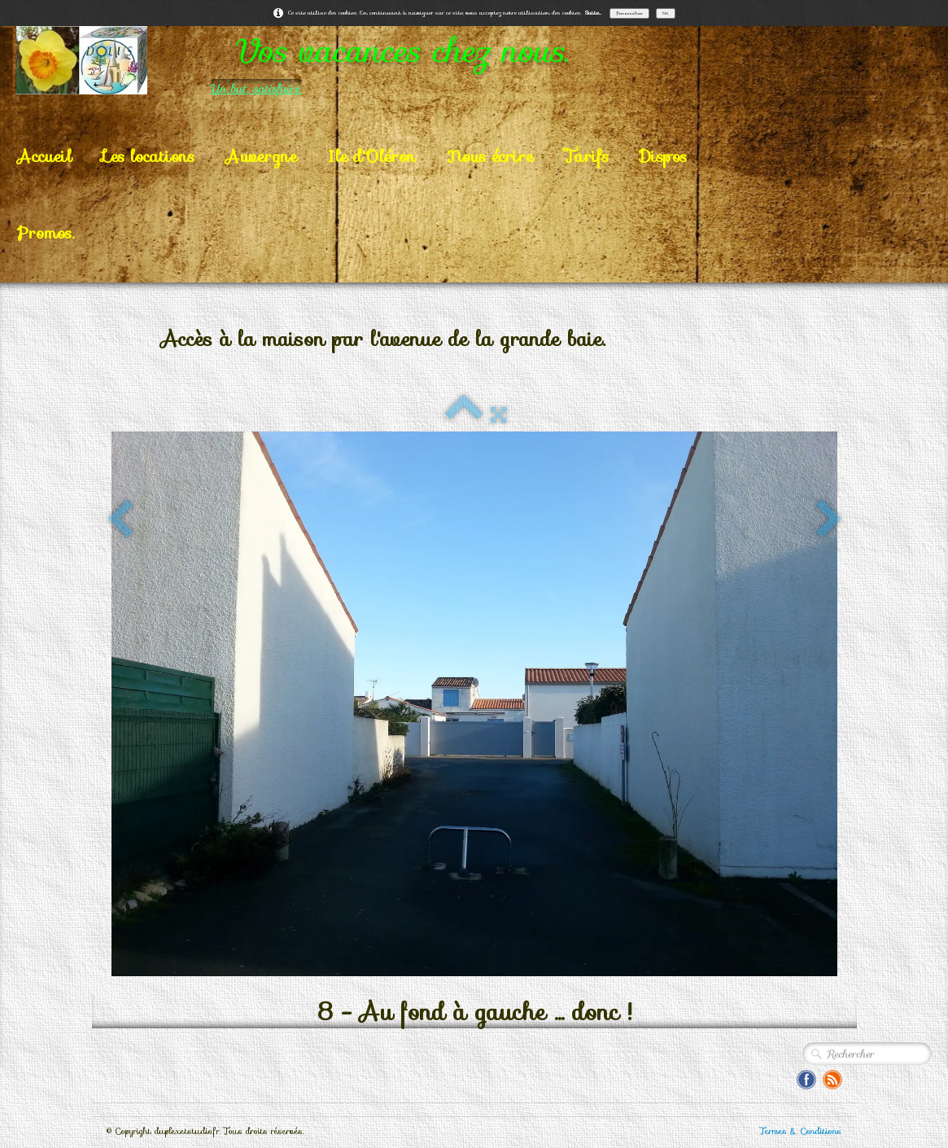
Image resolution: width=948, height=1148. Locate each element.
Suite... (593, 12)
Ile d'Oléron (372, 156)
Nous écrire (490, 156)
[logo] (357, 60)
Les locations (148, 156)
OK (665, 13)
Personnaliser (629, 13)
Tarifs (586, 156)
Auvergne (261, 156)
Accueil (44, 156)
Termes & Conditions (800, 1131)
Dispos (663, 156)
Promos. (45, 233)
